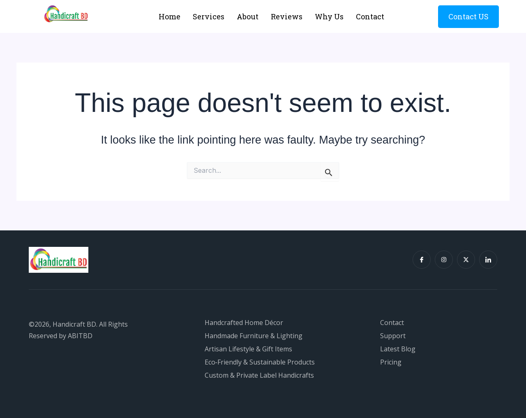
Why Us (329, 16)
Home (169, 16)
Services (208, 16)
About (247, 16)
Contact (370, 16)
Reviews (286, 16)
